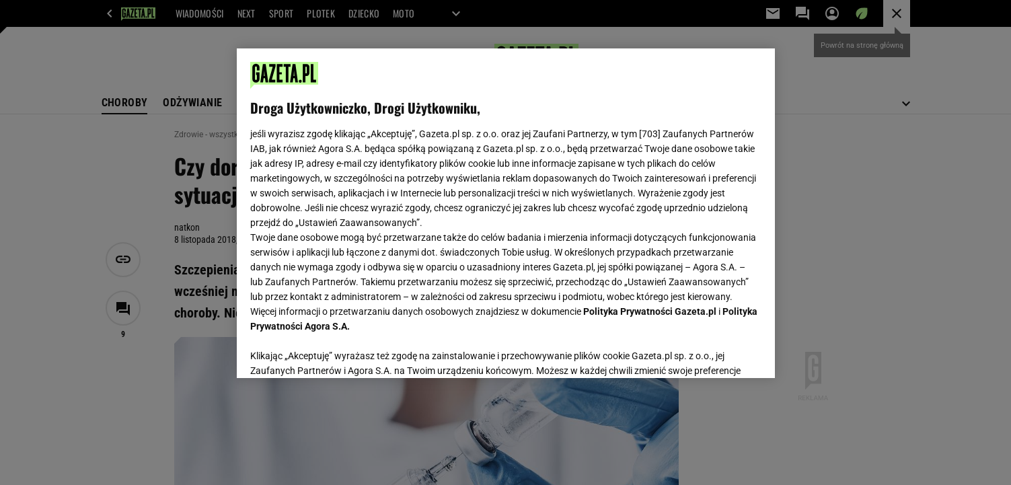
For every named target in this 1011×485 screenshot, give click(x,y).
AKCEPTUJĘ (715, 351)
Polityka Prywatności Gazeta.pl (649, 311)
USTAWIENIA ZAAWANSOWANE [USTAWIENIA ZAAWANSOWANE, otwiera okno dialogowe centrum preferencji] (338, 351)
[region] (506, 213)
